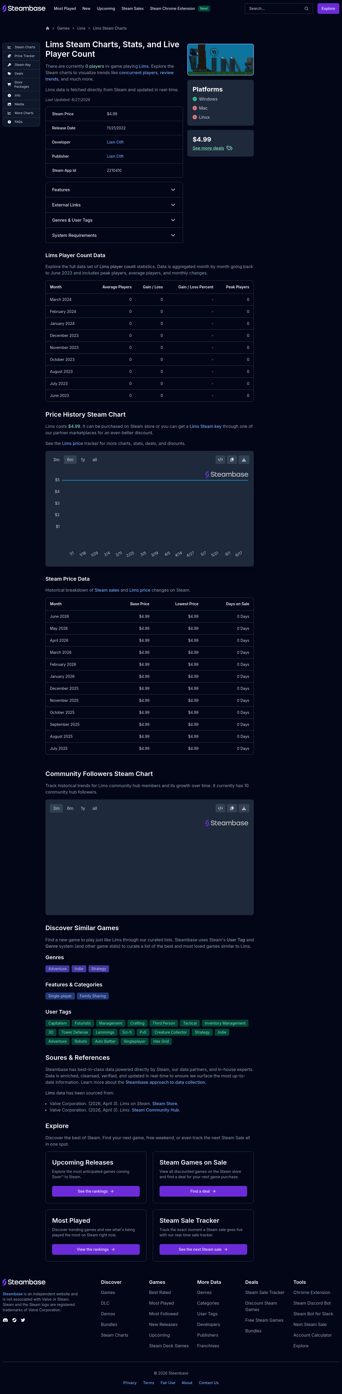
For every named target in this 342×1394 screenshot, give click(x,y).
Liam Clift (115, 142)
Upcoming (106, 8)
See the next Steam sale (203, 1249)
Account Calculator (312, 1335)
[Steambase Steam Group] (14, 1320)
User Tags (207, 1313)
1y (83, 459)
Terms (148, 1382)
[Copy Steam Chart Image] (232, 459)
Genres (204, 1292)
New (86, 8)
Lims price (72, 443)
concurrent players (138, 72)
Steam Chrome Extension (172, 8)
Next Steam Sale (310, 1324)
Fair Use (168, 1382)
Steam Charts (114, 1335)
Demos (108, 1313)
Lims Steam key (206, 426)
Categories (208, 1303)
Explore (328, 8)
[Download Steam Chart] (244, 459)
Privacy (130, 1382)
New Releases (163, 1324)
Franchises (208, 1345)
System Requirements (114, 235)
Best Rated (160, 1292)
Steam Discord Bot (312, 1303)
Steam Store (164, 1103)
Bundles (109, 1324)
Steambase (13, 1294)
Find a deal (203, 1191)
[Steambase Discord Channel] (5, 1320)
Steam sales (107, 590)
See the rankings (96, 1191)
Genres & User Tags (114, 220)
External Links (114, 205)
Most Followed (163, 1313)
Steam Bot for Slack (313, 1313)
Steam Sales (132, 8)
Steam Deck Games (169, 1345)
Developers (208, 1324)
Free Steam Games (264, 1320)
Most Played (65, 8)
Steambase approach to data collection (165, 1082)
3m (56, 459)
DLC (105, 1303)
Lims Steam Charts (110, 28)
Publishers (207, 1335)
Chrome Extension (311, 1292)
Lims (81, 28)
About (187, 1382)
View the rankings (96, 1249)
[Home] (47, 28)
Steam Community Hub (155, 1110)
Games (63, 28)
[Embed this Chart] (220, 459)
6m (70, 459)
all (94, 459)
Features (114, 189)
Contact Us (209, 1382)
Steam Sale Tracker (265, 1292)
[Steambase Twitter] (23, 1320)
